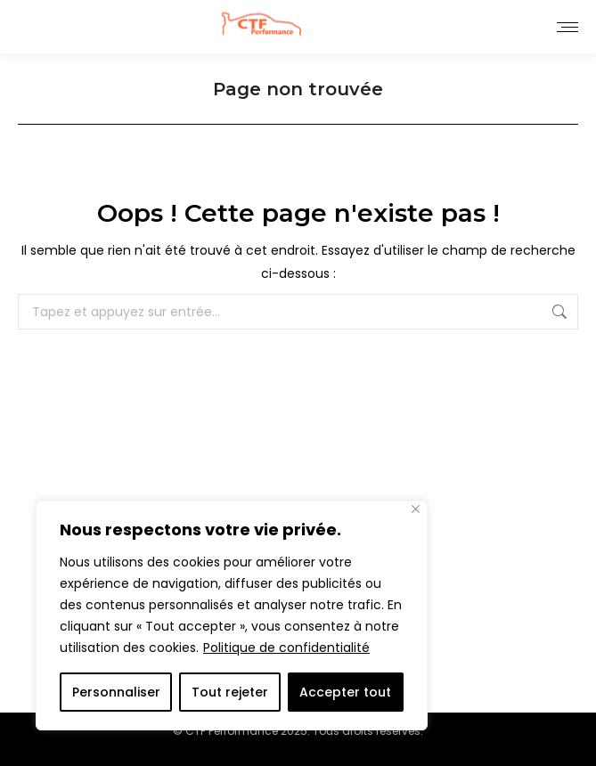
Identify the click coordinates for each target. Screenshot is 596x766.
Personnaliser (116, 692)
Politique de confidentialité (286, 647)
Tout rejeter (230, 692)
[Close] (416, 509)
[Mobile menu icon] (567, 27)
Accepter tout (345, 692)
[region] (232, 615)
